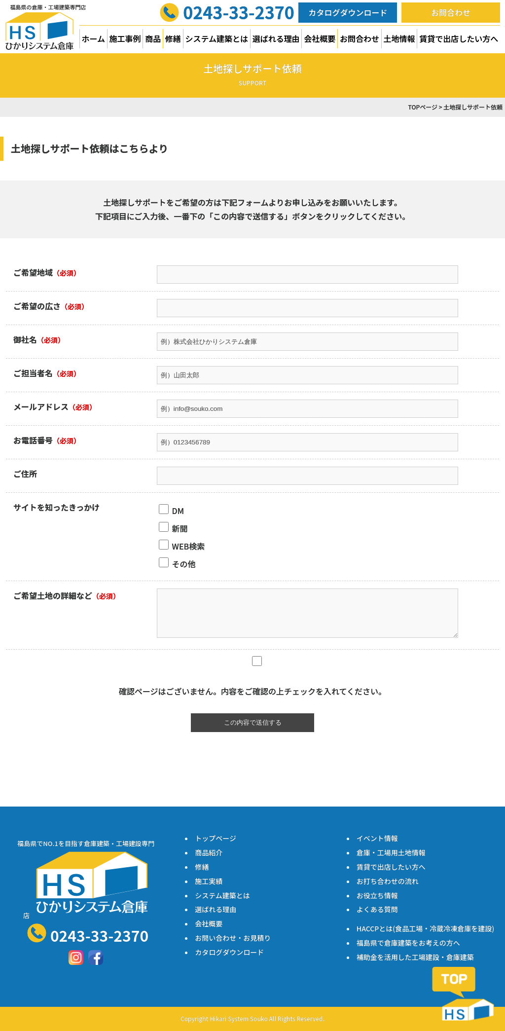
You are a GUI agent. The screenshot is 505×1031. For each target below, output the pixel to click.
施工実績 (208, 881)
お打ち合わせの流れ (388, 881)
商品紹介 (208, 852)
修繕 (173, 38)
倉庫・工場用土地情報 (391, 852)
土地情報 (399, 38)
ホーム (93, 38)
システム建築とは (217, 38)
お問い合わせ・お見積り (233, 938)
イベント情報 (377, 838)
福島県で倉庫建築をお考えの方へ (408, 943)
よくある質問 (377, 909)
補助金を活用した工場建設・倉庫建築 (415, 957)
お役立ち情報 (377, 895)
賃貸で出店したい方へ (458, 38)
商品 (153, 38)
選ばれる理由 (276, 38)
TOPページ (422, 107)
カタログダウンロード (347, 12)
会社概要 (319, 38)
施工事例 (125, 38)
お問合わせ (450, 12)
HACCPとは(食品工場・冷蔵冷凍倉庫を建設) (425, 928)
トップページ (215, 838)
